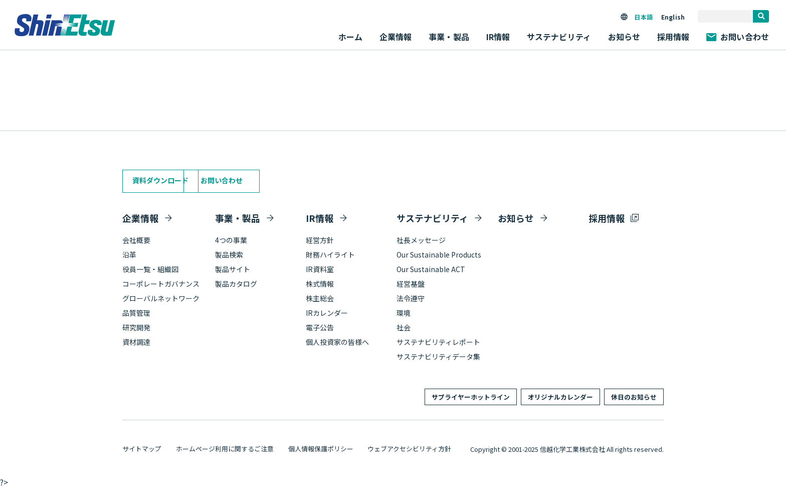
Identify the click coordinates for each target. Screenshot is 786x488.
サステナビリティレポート (438, 342)
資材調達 (136, 342)
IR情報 (319, 217)
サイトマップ (141, 448)
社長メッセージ (421, 240)
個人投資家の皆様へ (337, 342)
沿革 (129, 255)
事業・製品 (237, 217)
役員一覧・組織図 (150, 269)
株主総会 (320, 298)
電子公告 (320, 327)
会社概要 (136, 240)
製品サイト (232, 269)
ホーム (350, 37)
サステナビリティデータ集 (438, 356)
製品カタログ (236, 284)
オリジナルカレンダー (560, 397)
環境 (404, 313)
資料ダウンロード (160, 180)
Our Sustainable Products (439, 255)
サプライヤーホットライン (471, 397)
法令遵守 (411, 298)
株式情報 (320, 284)
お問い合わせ (737, 37)
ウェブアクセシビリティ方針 (409, 448)
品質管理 (136, 313)
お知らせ (624, 37)
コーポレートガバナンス (161, 284)
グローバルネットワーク (161, 298)
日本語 (643, 17)
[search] (761, 16)
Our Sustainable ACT (431, 269)
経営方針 (320, 240)
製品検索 (229, 255)
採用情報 (673, 37)
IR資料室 (320, 269)
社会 (404, 327)
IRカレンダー (327, 313)
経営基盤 (411, 284)
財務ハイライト (330, 255)
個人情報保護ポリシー (320, 448)
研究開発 (136, 327)
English (673, 17)
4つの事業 (231, 240)
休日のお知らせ (634, 397)
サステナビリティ (432, 217)
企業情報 (140, 217)
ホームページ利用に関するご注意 (225, 448)
